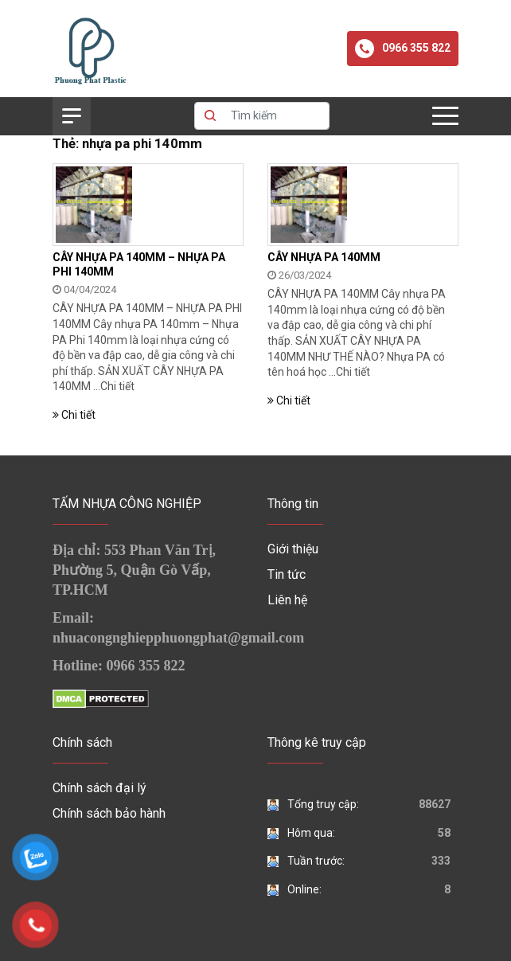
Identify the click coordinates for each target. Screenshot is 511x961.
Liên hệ (287, 599)
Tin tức (286, 574)
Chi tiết (117, 386)
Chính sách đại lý (99, 787)
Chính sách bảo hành (109, 813)
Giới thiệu (292, 549)
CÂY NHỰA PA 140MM (323, 257)
